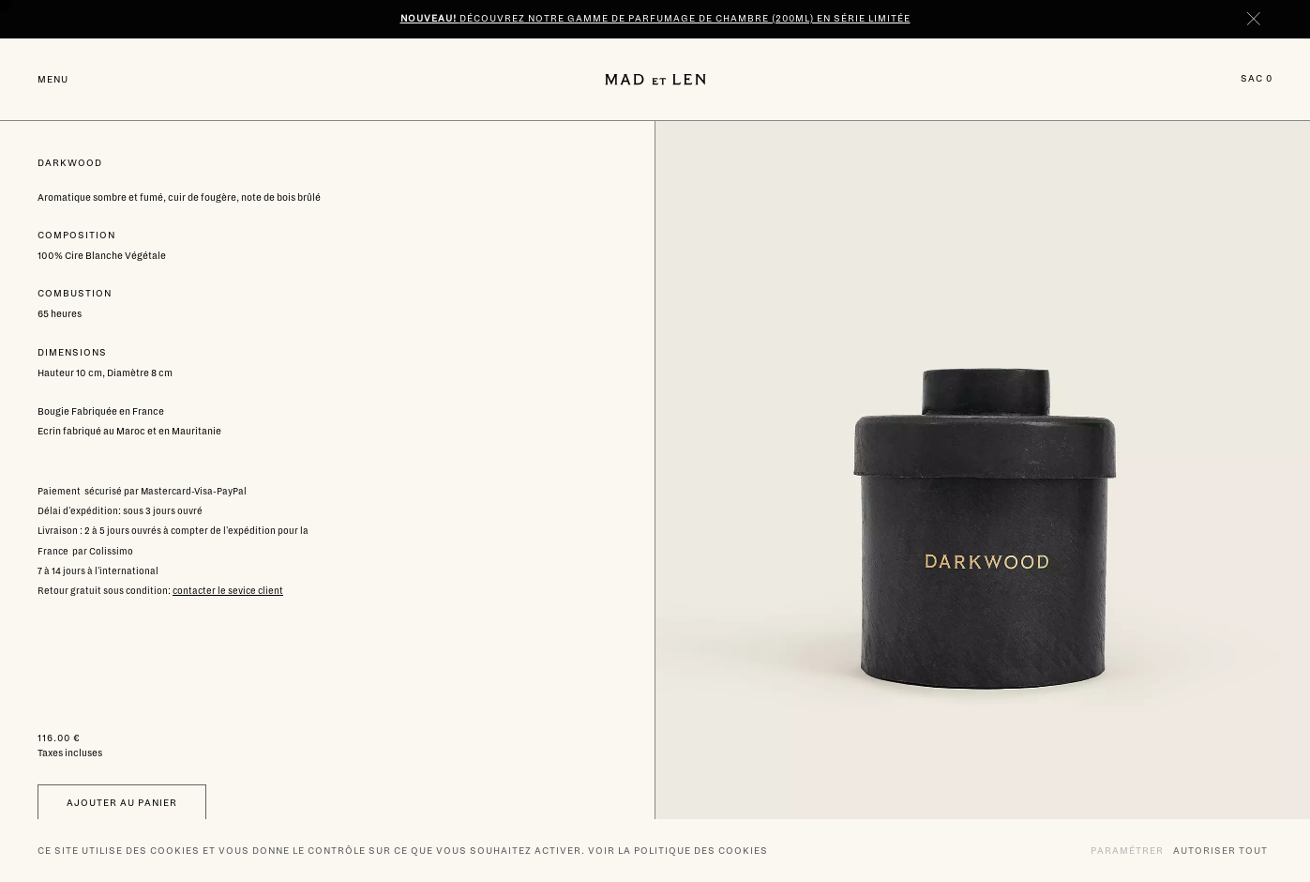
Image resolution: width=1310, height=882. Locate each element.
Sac (1256, 78)
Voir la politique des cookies (678, 850)
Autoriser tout (1220, 850)
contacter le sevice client (228, 590)
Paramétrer (1127, 850)
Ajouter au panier (122, 803)
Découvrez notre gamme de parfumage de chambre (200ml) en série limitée (655, 18)
